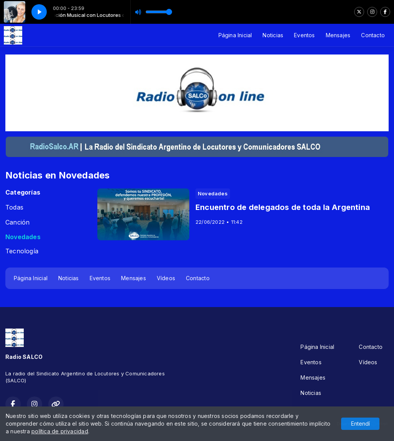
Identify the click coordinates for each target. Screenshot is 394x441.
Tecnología (21, 251)
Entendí (360, 423)
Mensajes (338, 35)
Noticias (273, 35)
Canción (17, 222)
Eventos (304, 35)
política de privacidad (59, 431)
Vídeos (166, 278)
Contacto (373, 35)
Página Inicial (235, 35)
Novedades (23, 237)
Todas (14, 207)
